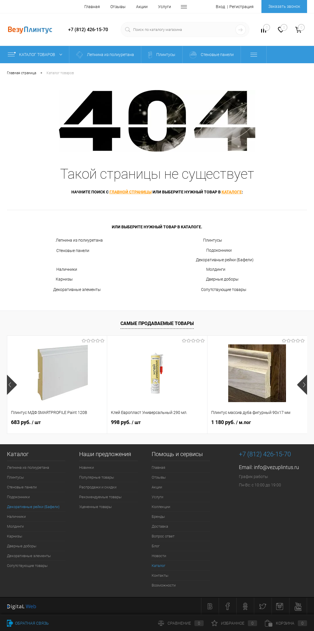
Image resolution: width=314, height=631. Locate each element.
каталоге (232, 192)
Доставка (160, 526)
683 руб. (26, 422)
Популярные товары (96, 477)
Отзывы (118, 6)
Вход (220, 6)
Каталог (158, 565)
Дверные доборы (217, 279)
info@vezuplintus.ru (276, 467)
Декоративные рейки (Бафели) (225, 259)
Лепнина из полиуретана (74, 240)
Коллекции (161, 507)
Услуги (164, 6)
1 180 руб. (231, 422)
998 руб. (126, 422)
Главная (92, 6)
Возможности (164, 585)
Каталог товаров (36, 54)
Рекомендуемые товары (100, 497)
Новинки (86, 467)
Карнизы (59, 279)
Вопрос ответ (163, 536)
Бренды (158, 516)
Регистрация (241, 6)
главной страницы (130, 192)
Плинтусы (209, 240)
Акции (142, 6)
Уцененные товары (95, 507)
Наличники (61, 269)
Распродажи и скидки (97, 487)
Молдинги (210, 269)
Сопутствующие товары (221, 289)
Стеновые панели (67, 250)
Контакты (160, 575)
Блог (155, 546)
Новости (159, 556)
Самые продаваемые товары (157, 323)
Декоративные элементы (73, 289)
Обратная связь (28, 623)
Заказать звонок (284, 6)
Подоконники (214, 250)
